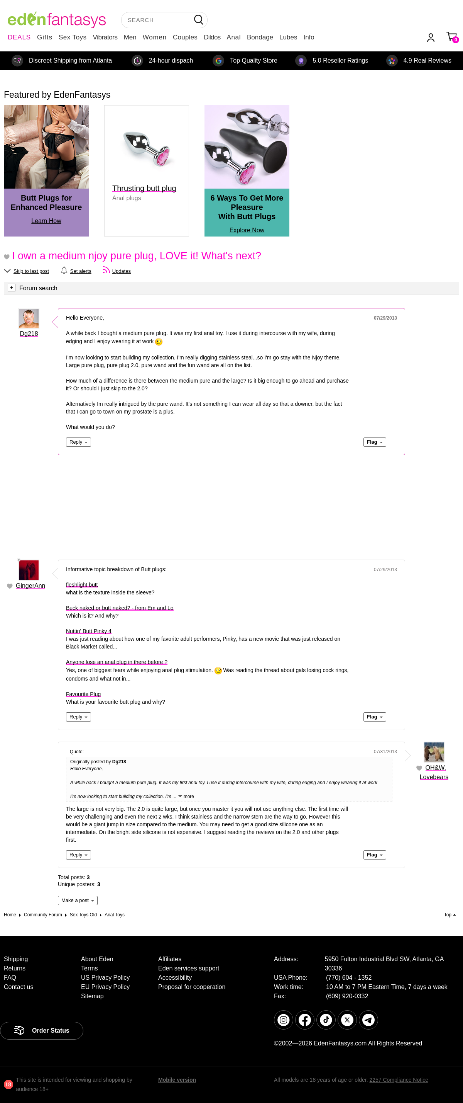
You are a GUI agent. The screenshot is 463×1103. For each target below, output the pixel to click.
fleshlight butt (82, 585)
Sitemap (92, 996)
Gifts (44, 37)
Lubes (288, 37)
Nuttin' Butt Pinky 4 (89, 631)
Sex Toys (73, 37)
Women (155, 37)
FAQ (10, 977)
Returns (14, 968)
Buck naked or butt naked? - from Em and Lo (120, 608)
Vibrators (105, 37)
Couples (185, 37)
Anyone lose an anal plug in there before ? (116, 662)
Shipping (16, 959)
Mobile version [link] (177, 1080)
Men (130, 37)
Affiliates (169, 959)
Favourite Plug (83, 694)
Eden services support (188, 968)
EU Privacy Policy (105, 987)
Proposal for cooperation (191, 987)
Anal (234, 37)
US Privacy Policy (105, 977)
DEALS (19, 37)
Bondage (260, 37)
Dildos (212, 37)
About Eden (97, 959)
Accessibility (175, 977)
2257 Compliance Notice (398, 1080)
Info (308, 37)
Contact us (18, 987)
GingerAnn (31, 585)
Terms (89, 968)
